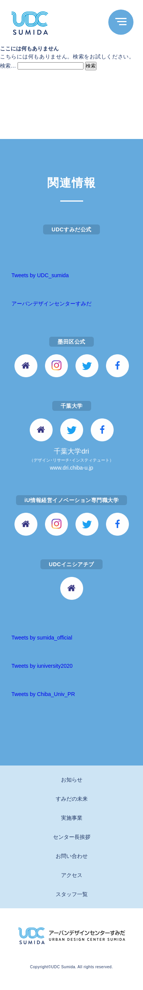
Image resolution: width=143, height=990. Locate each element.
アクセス (71, 875)
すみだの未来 (72, 799)
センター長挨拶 (71, 837)
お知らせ (71, 780)
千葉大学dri (71, 459)
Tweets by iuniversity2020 (41, 666)
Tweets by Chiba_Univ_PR (43, 694)
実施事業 (71, 818)
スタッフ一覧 (72, 894)
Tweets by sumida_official (41, 638)
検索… (8, 66)
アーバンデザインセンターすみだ (51, 303)
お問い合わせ (72, 856)
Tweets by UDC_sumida (40, 275)
